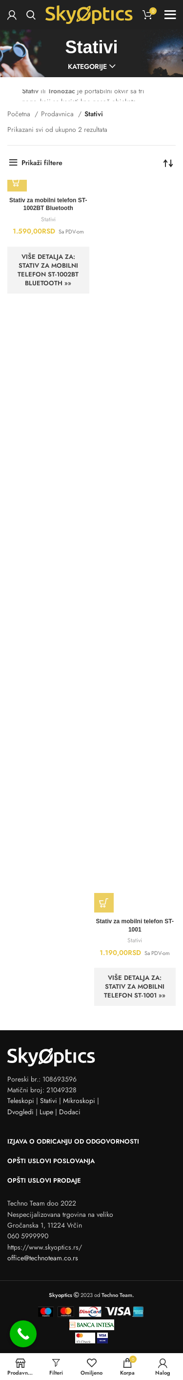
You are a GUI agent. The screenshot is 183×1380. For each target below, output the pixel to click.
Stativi (48, 219)
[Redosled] (168, 162)
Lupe (46, 1112)
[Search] (31, 14)
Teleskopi (20, 1100)
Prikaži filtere (41, 163)
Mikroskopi (79, 1100)
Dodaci (70, 1112)
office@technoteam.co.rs (42, 1258)
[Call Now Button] (23, 1333)
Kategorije (87, 66)
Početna (19, 114)
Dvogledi (20, 1112)
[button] (17, 181)
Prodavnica (58, 114)
